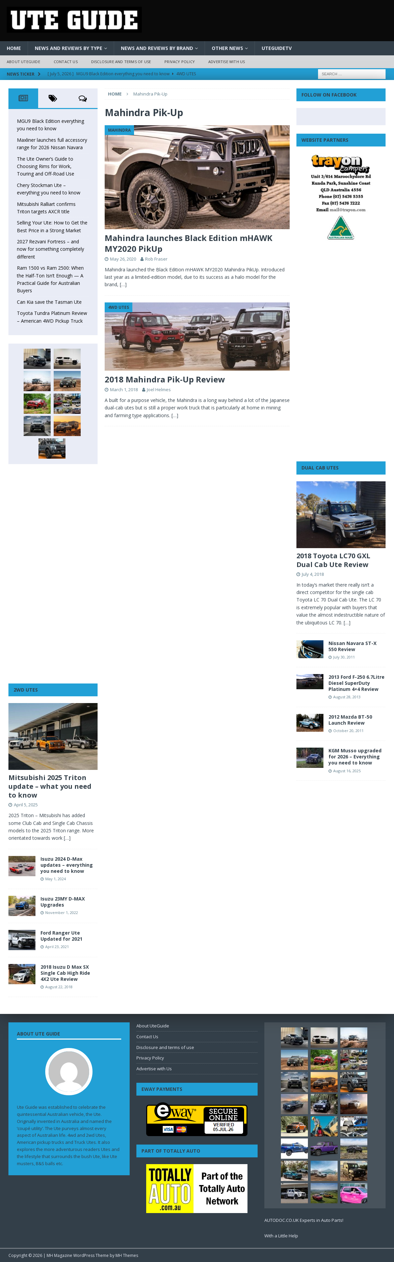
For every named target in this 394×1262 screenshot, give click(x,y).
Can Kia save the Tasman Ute (49, 302)
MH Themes (126, 1255)
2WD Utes (26, 690)
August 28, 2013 (347, 696)
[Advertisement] (53, 574)
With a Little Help (281, 1236)
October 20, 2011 (348, 730)
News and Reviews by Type (68, 48)
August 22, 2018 (59, 986)
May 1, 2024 (55, 878)
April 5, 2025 (26, 805)
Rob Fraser (156, 259)
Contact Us (66, 61)
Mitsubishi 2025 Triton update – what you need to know (49, 786)
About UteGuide (23, 61)
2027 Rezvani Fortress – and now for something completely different (50, 249)
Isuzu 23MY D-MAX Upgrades (63, 901)
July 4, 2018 (313, 574)
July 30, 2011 (344, 657)
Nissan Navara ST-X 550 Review (352, 646)
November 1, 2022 (61, 912)
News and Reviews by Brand (157, 48)
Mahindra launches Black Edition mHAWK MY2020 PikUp (188, 243)
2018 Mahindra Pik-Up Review (165, 379)
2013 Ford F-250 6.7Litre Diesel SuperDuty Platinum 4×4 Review (357, 683)
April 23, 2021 (57, 946)
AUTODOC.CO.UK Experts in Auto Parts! (303, 1220)
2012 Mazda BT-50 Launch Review (350, 720)
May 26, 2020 (123, 259)
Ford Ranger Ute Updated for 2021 (61, 936)
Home (14, 48)
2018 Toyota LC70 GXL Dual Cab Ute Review (333, 560)
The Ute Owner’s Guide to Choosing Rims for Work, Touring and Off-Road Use (45, 166)
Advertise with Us (226, 61)
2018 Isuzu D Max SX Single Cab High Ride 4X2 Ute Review (65, 973)
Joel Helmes (159, 389)
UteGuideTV (277, 48)
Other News (227, 48)
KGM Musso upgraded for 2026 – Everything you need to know (355, 756)
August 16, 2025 (347, 770)
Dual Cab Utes (320, 467)
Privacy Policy (179, 61)
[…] (123, 284)
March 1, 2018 (124, 389)
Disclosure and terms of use (121, 61)
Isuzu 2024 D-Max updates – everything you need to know (67, 865)
